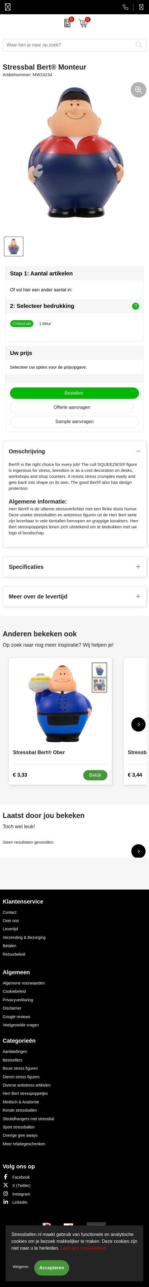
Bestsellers (12, 1060)
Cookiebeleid (14, 991)
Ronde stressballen (20, 1110)
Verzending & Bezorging (24, 937)
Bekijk (95, 775)
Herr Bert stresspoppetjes (25, 1093)
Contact (10, 912)
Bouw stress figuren (20, 1068)
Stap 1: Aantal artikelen (41, 273)
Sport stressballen (19, 1127)
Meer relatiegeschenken (24, 1144)
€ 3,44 (135, 775)
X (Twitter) (17, 1185)
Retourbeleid (14, 954)
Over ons (11, 920)
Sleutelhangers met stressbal (28, 1119)
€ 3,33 (20, 775)
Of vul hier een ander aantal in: (41, 289)
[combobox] (68, 45)
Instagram (16, 1193)
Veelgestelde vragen (21, 1025)
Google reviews (16, 1016)
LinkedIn (15, 1202)
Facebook (16, 1177)
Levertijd (10, 929)
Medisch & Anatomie (21, 1102)
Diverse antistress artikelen (27, 1085)
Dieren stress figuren (21, 1077)
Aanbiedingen (15, 1051)
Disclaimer (12, 1008)
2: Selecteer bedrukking (74, 306)
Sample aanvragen (74, 421)
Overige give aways (20, 1135)
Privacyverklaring (18, 1000)
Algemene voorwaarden (24, 983)
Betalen (9, 945)
